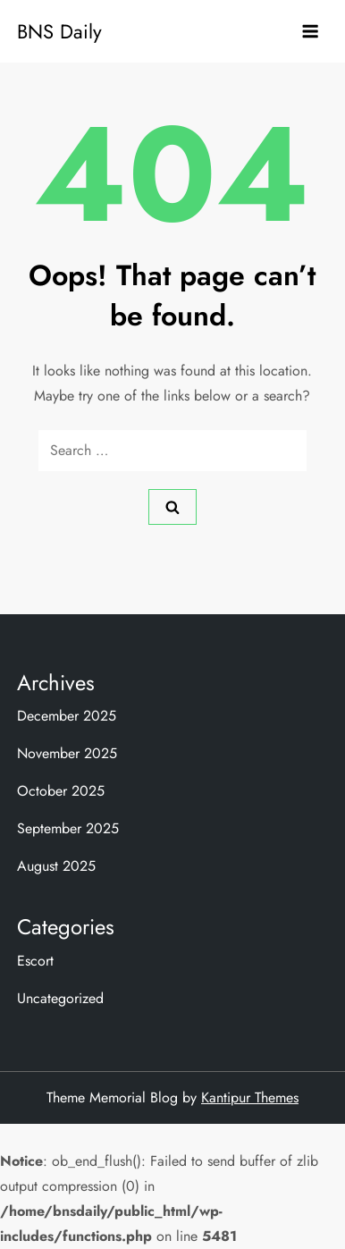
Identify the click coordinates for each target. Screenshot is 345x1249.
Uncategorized (60, 998)
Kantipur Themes (250, 1097)
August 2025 (56, 866)
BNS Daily (59, 31)
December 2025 (66, 715)
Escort (35, 960)
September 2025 (68, 828)
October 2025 (61, 791)
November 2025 (67, 753)
